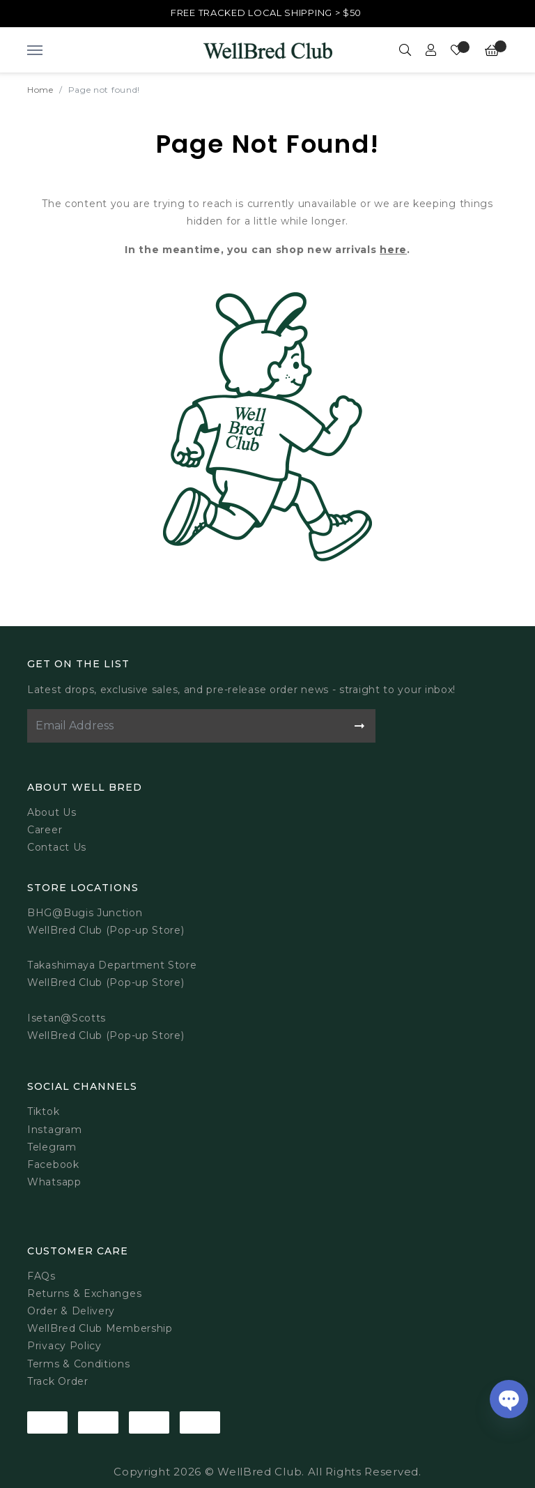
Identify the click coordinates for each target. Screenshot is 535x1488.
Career (44, 829)
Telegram (52, 1147)
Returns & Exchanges (84, 1293)
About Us (52, 812)
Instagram (54, 1129)
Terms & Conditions (78, 1364)
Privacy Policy (64, 1345)
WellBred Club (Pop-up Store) (106, 982)
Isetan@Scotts (66, 1018)
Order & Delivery (71, 1311)
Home (40, 89)
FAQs (41, 1276)
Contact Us (56, 847)
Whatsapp (54, 1182)
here (393, 249)
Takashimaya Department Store (112, 965)
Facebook (53, 1164)
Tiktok (43, 1111)
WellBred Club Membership (100, 1328)
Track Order (57, 1381)
